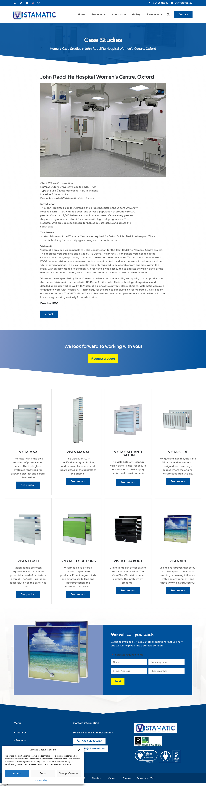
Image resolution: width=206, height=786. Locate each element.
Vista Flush (28, 561)
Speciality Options (78, 561)
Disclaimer (96, 777)
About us (119, 14)
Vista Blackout (128, 561)
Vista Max (28, 452)
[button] (79, 749)
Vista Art (178, 561)
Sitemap (127, 777)
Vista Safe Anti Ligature (128, 453)
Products (98, 14)
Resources (154, 14)
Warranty (112, 777)
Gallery (136, 14)
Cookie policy (41, 780)
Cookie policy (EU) (145, 777)
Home (81, 14)
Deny (43, 773)
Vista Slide (178, 452)
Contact (183, 14)
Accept (17, 773)
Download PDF (49, 303)
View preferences (68, 773)
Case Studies (71, 49)
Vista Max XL (78, 452)
